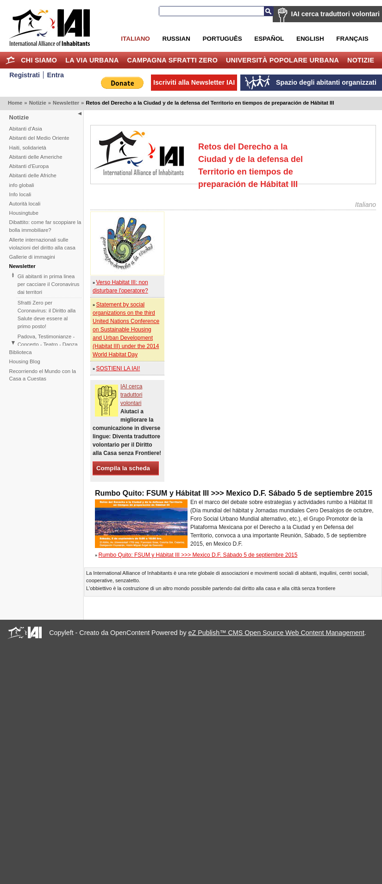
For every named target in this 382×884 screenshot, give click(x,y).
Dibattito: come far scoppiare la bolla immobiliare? (45, 226)
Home (10, 60)
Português (222, 38)
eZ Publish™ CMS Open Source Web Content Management (276, 632)
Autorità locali (25, 203)
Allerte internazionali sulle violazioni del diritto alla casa (42, 243)
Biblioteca (20, 352)
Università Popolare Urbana (282, 60)
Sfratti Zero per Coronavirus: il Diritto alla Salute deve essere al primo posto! (47, 314)
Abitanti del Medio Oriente (39, 138)
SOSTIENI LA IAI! (118, 368)
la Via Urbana (92, 60)
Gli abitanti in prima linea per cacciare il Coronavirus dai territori (49, 284)
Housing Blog (24, 361)
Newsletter (66, 103)
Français (352, 38)
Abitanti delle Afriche (32, 175)
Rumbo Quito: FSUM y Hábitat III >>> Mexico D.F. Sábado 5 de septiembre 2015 (198, 555)
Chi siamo (39, 60)
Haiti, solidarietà (27, 147)
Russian (176, 38)
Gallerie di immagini (32, 257)
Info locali (20, 194)
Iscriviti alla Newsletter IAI (194, 82)
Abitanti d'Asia (25, 128)
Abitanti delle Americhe (36, 157)
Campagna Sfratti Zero (172, 60)
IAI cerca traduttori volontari (335, 14)
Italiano (135, 38)
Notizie (360, 60)
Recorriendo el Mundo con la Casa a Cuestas (42, 375)
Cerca (268, 11)
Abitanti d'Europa (29, 166)
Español (269, 38)
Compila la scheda (123, 468)
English (310, 38)
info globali (21, 185)
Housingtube (23, 213)
